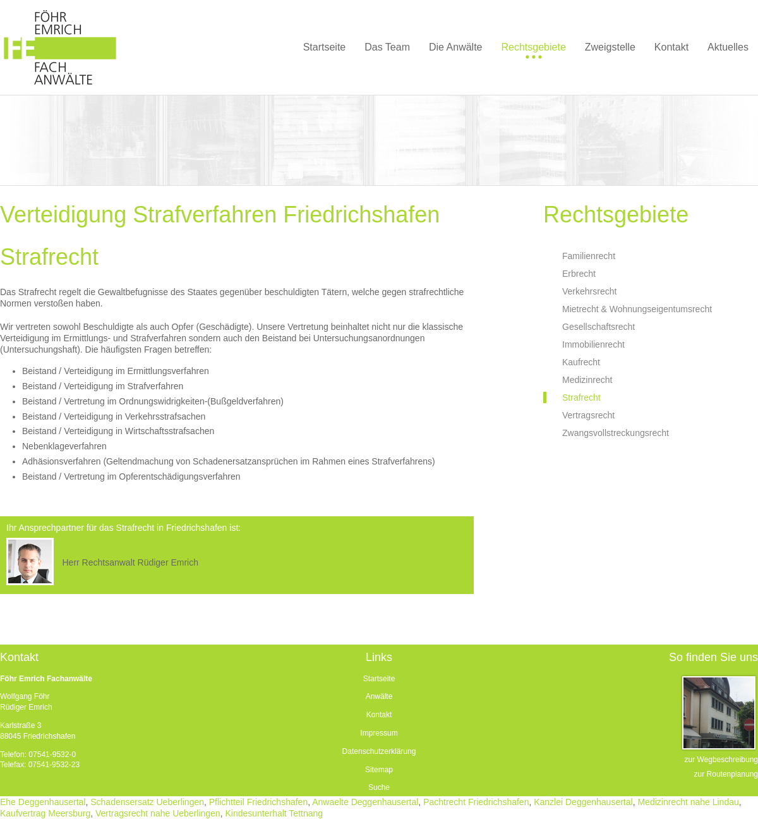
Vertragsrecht (588, 415)
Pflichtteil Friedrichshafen (258, 802)
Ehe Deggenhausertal (42, 802)
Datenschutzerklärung (379, 751)
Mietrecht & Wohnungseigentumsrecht (637, 309)
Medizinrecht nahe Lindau (687, 802)
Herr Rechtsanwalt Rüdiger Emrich (130, 562)
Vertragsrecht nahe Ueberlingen (157, 813)
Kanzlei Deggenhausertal (583, 802)
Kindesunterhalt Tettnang (274, 813)
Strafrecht (581, 397)
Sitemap (379, 769)
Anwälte (379, 696)
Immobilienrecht (593, 344)
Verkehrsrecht (589, 291)
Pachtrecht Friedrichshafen (476, 802)
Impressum (378, 733)
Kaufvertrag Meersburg (45, 813)
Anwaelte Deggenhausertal (365, 802)
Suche (379, 787)
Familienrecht (588, 256)
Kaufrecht (581, 362)
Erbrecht (579, 274)
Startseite (379, 678)
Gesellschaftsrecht (598, 327)
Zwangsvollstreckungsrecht (615, 433)
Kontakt (379, 714)
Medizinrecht (587, 380)
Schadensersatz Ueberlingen (147, 802)
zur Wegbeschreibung (721, 759)
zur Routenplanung (726, 774)
